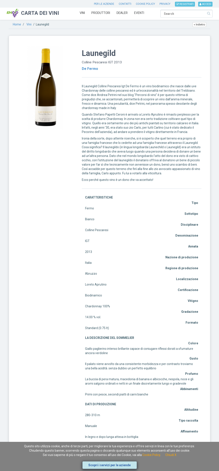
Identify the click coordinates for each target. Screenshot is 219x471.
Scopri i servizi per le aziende (109, 465)
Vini (82, 13)
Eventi (139, 13)
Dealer (122, 13)
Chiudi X (170, 455)
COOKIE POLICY (145, 3)
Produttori (100, 13)
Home (17, 24)
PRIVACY (165, 3)
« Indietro (199, 24)
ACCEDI (205, 4)
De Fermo (90, 69)
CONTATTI (125, 3)
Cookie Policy (151, 455)
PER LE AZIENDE (104, 3)
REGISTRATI (185, 4)
